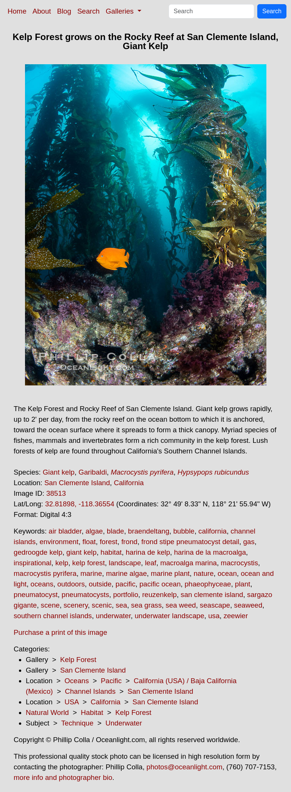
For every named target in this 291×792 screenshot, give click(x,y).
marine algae (126, 573)
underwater (113, 616)
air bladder (64, 531)
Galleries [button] (121, 11)
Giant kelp (59, 472)
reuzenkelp (159, 595)
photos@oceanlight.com (184, 767)
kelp (61, 563)
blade (115, 531)
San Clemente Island (77, 483)
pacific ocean (160, 584)
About (42, 11)
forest (108, 542)
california (213, 531)
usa (213, 616)
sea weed (181, 605)
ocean (227, 573)
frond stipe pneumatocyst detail (190, 542)
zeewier (236, 616)
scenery (76, 605)
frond (129, 542)
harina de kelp (148, 552)
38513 (56, 493)
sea (121, 605)
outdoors (71, 584)
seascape (215, 605)
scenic (102, 605)
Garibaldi (92, 472)
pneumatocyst (36, 595)
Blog (64, 11)
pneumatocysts (85, 595)
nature (204, 573)
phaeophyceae (208, 584)
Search (88, 11)
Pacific (111, 681)
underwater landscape (169, 616)
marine (91, 573)
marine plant (170, 573)
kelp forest (88, 563)
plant (242, 584)
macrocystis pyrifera (45, 573)
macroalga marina (188, 563)
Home (17, 11)
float (89, 542)
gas (249, 542)
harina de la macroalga (210, 552)
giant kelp (81, 552)
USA (71, 702)
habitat (111, 552)
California (129, 483)
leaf (150, 563)
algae (94, 531)
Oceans (76, 681)
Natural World (47, 712)
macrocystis (239, 563)
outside (100, 584)
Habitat (92, 712)
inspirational (33, 563)
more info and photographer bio (63, 777)
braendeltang (148, 531)
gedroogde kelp (38, 552)
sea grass (146, 605)
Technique (77, 723)
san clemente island (212, 595)
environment (58, 542)
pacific (126, 584)
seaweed (248, 605)
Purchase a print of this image (60, 632)
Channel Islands (90, 691)
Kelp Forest (78, 660)
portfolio (125, 595)
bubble (183, 531)
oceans (42, 584)
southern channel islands (53, 616)
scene (50, 605)
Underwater (123, 723)
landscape (125, 563)
